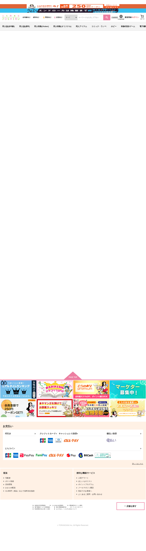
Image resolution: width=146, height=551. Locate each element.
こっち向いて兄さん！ (70, 288)
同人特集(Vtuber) (41, 35)
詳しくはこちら (137, 482)
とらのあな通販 (7, 47)
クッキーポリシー (88, 527)
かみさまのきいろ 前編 (128, 139)
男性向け (47, 26)
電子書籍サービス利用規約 (45, 527)
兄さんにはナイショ (69, 357)
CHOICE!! (37, 357)
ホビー (113, 35)
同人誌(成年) (24, 35)
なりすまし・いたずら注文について (75, 529)
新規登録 (128, 26)
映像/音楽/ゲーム (128, 35)
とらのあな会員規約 (63, 524)
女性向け (58, 26)
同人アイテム (81, 35)
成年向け (36, 26)
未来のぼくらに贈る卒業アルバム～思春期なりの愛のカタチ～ (86, 61)
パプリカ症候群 (121, 61)
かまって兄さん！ (97, 213)
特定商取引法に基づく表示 (45, 529)
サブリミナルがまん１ (70, 139)
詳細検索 (114, 26)
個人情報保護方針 (68, 527)
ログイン (135, 26)
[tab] (45, 92)
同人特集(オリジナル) (62, 35)
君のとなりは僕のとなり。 (24, 63)
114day (64, 213)
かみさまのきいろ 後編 (43, 288)
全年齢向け (26, 26)
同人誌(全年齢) (8, 35)
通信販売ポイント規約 (85, 524)
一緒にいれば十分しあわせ (101, 288)
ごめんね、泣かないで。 (128, 288)
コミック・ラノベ (99, 35)
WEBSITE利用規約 (42, 524)
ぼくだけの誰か (96, 139)
